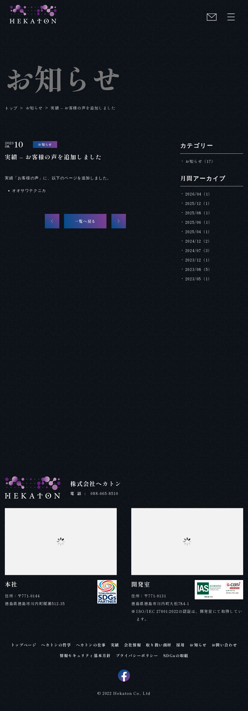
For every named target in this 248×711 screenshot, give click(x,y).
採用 (180, 645)
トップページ (24, 645)
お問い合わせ (224, 645)
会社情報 (132, 645)
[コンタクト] (211, 17)
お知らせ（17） (200, 161)
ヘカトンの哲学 (56, 645)
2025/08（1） (198, 213)
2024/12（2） (198, 241)
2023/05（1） (198, 279)
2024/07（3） (198, 250)
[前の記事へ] (52, 221)
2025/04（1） (198, 231)
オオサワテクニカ (29, 191)
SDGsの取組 (175, 655)
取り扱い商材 (158, 645)
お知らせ (198, 645)
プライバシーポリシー (137, 655)
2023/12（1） (198, 260)
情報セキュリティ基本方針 (85, 655)
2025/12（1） (198, 203)
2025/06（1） (198, 222)
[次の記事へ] (118, 221)
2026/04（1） (198, 194)
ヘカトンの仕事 (91, 645)
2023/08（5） (198, 269)
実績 (115, 645)
